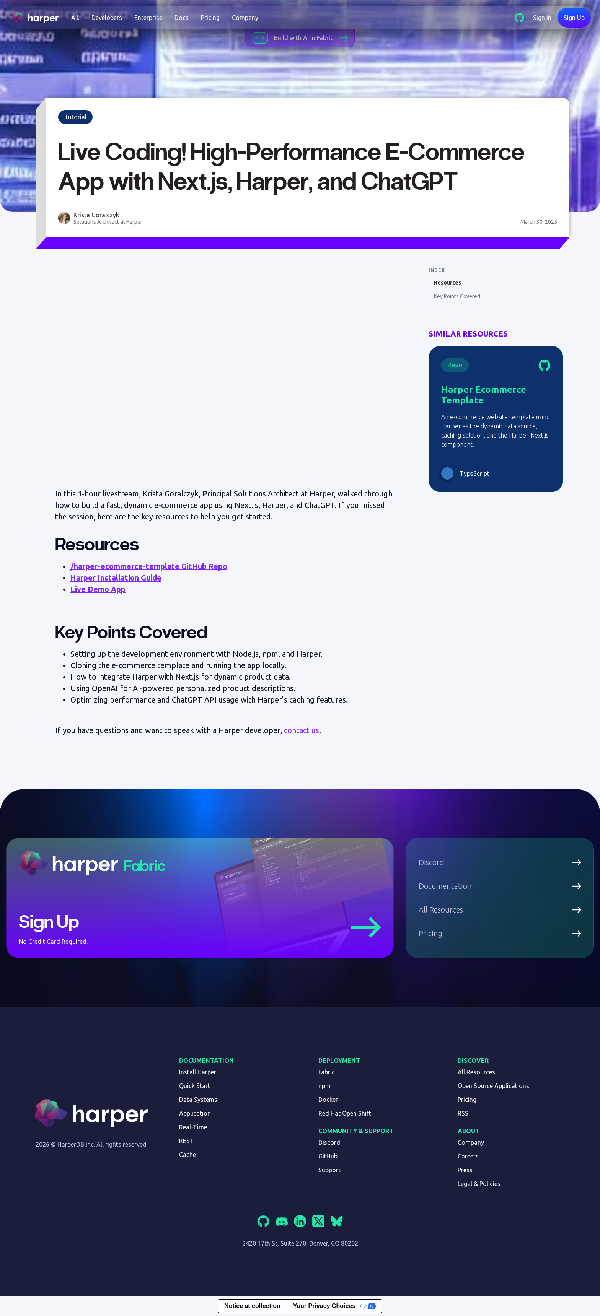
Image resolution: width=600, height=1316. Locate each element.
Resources (447, 283)
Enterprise (148, 17)
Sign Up (574, 17)
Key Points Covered (457, 296)
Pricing (210, 17)
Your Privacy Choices (324, 1306)
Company (245, 17)
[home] (38, 17)
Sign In (542, 17)
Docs (181, 17)
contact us (301, 730)
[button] (75, 17)
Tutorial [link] (75, 117)
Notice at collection (252, 1306)
